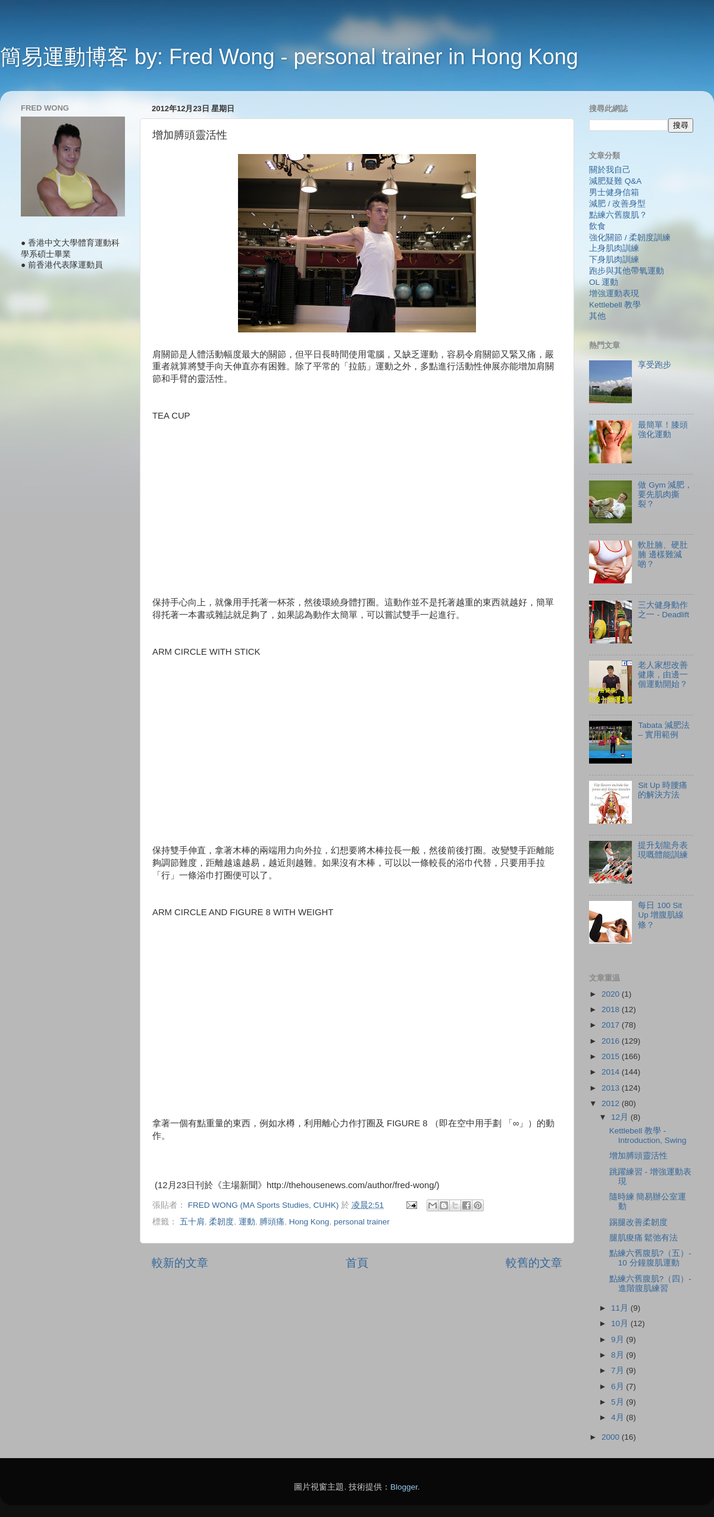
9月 (618, 1339)
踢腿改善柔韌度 (638, 1222)
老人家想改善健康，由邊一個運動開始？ (663, 675)
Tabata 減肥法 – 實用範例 (663, 730)
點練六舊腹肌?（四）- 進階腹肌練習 (650, 1283)
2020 (612, 994)
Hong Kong (309, 1221)
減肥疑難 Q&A (615, 181)
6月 (618, 1386)
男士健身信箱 (614, 192)
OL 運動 (603, 282)
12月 (621, 1117)
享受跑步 (654, 364)
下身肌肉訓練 (614, 259)
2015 (612, 1056)
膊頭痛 (271, 1221)
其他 (597, 316)
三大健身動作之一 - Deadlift (663, 610)
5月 (618, 1401)
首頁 (357, 1263)
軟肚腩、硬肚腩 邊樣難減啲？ (663, 555)
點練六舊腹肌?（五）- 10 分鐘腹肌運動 (650, 1258)
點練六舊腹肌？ (618, 215)
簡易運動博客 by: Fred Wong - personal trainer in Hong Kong (289, 57)
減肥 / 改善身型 (617, 203)
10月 (621, 1323)
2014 (612, 1071)
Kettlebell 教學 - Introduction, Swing (648, 1135)
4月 (618, 1417)
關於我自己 (610, 169)
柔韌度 (221, 1221)
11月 (621, 1308)
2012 (612, 1103)
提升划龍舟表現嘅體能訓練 (663, 850)
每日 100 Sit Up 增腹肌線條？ (661, 915)
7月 (618, 1370)
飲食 (597, 226)
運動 (247, 1221)
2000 (612, 1437)
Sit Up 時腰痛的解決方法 (662, 790)
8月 (618, 1354)
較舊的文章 (534, 1263)
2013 (612, 1087)
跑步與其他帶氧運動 (626, 270)
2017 (612, 1024)
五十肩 (192, 1221)
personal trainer (362, 1221)
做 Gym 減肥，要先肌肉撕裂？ (665, 494)
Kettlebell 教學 (615, 304)
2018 (612, 1009)
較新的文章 (180, 1263)
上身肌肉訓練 (614, 248)
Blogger (404, 1487)
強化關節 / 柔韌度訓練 (630, 237)
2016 (612, 1041)
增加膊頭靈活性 (638, 1155)
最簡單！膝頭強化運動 (663, 429)
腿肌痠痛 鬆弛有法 (643, 1237)
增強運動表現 (614, 293)
